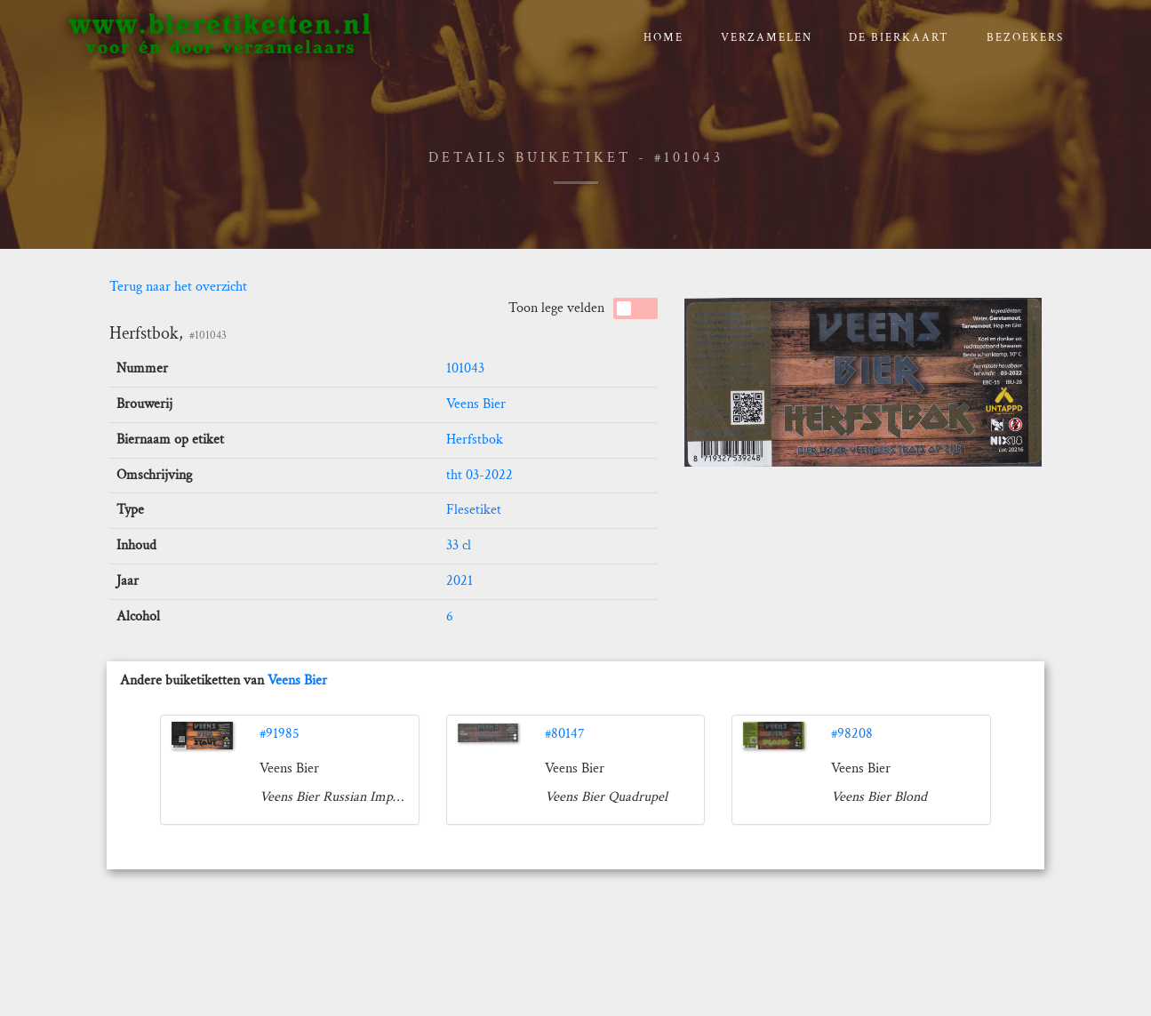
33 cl (458, 545)
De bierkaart (899, 37)
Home (663, 37)
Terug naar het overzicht (178, 286)
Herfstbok (474, 439)
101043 (465, 368)
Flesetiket (473, 509)
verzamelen (766, 37)
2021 (459, 581)
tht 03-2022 (479, 475)
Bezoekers (1025, 37)
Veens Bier (476, 404)
